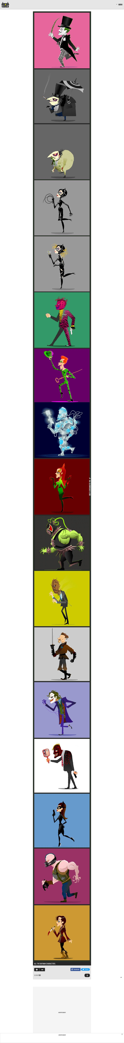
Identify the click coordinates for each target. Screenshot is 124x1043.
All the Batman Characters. (45, 963)
